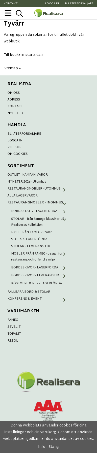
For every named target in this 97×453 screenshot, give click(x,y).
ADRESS (13, 100)
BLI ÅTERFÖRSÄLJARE (24, 134)
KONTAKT (15, 106)
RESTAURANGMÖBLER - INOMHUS (38, 202)
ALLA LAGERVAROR (22, 196)
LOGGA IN (15, 141)
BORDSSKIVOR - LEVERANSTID (40, 276)
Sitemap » (12, 68)
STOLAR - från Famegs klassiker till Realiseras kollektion (40, 222)
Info (41, 447)
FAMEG (12, 320)
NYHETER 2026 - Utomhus (26, 182)
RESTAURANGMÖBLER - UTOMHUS (38, 188)
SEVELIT (14, 327)
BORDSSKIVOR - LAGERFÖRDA (40, 268)
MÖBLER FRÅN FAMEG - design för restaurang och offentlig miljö (40, 257)
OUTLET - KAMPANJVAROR (27, 175)
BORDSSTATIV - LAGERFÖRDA (40, 211)
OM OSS (13, 93)
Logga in (52, 3)
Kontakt (11, 3)
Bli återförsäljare (79, 3)
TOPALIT (14, 334)
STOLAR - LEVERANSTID (30, 246)
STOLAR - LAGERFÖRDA (29, 239)
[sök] (19, 13)
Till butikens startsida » (24, 55)
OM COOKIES (17, 154)
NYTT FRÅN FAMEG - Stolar (31, 232)
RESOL (12, 341)
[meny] (8, 13)
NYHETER (15, 113)
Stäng (54, 447)
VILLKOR (14, 147)
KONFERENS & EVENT (38, 298)
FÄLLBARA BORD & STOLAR (28, 292)
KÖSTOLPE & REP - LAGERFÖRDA (36, 284)
